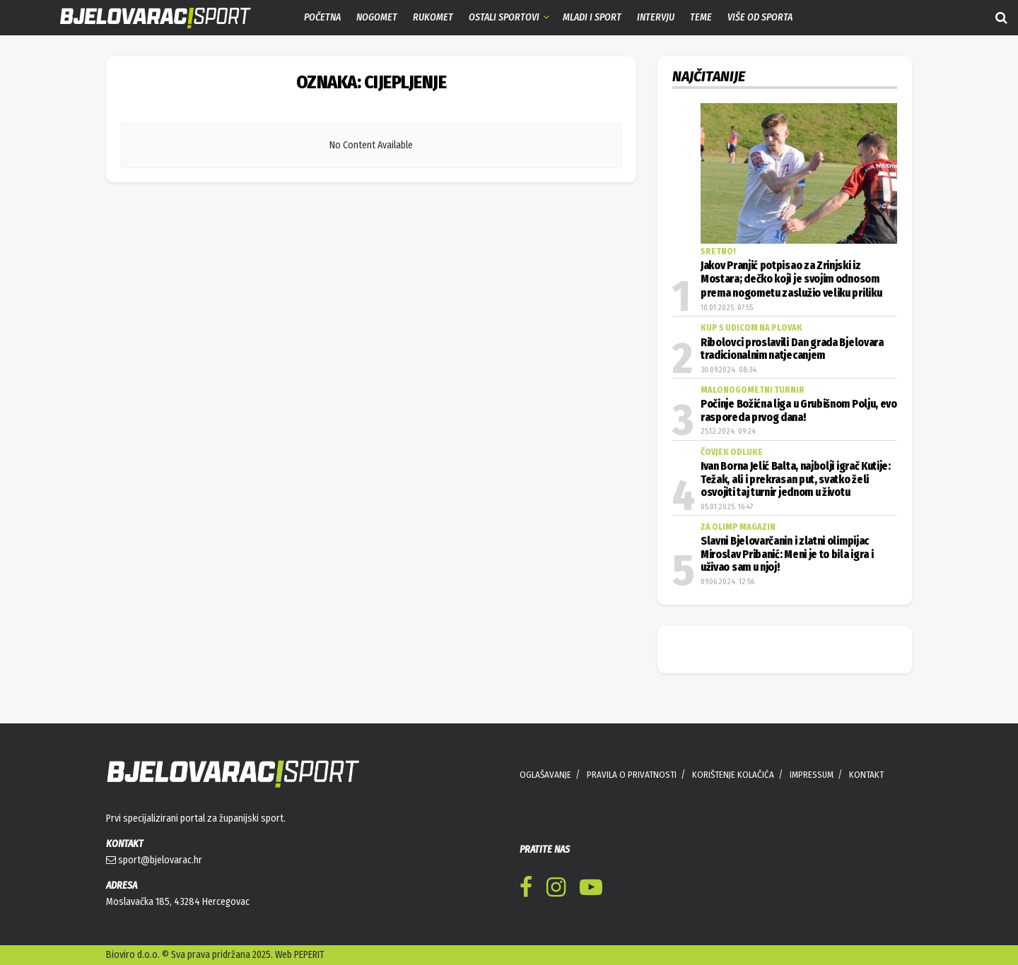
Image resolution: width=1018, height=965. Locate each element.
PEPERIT (309, 955)
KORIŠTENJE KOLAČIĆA (733, 774)
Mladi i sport (592, 17)
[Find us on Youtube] (591, 890)
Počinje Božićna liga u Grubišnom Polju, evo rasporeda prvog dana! (799, 410)
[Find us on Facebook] (526, 890)
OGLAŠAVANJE (545, 774)
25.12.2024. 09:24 (728, 431)
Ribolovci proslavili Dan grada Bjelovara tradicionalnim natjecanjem (792, 349)
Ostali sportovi (504, 17)
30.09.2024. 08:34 (728, 369)
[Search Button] (1001, 17)
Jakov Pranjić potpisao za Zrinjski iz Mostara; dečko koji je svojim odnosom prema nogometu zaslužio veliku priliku (791, 279)
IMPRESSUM (811, 774)
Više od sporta (759, 17)
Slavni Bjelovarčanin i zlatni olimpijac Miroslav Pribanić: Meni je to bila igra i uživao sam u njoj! (787, 554)
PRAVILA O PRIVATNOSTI (632, 774)
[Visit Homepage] (145, 18)
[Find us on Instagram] (556, 890)
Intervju (655, 17)
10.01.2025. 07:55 (727, 307)
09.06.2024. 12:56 (727, 581)
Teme (701, 17)
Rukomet (433, 17)
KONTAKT (866, 774)
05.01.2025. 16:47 (727, 506)
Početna (322, 17)
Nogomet (376, 17)
